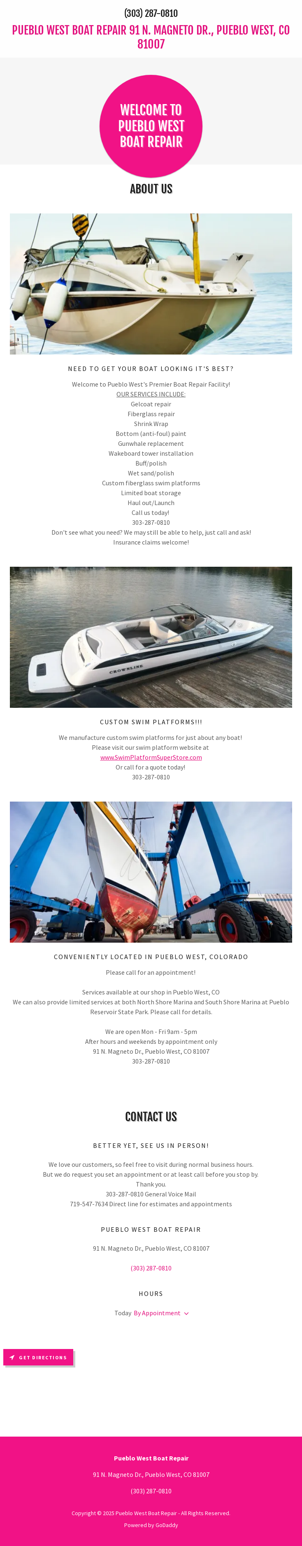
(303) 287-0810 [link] (151, 13)
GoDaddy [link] (167, 1525)
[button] (184, 1313)
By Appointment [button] (157, 1313)
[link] (151, 37)
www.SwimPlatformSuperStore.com (151, 757)
